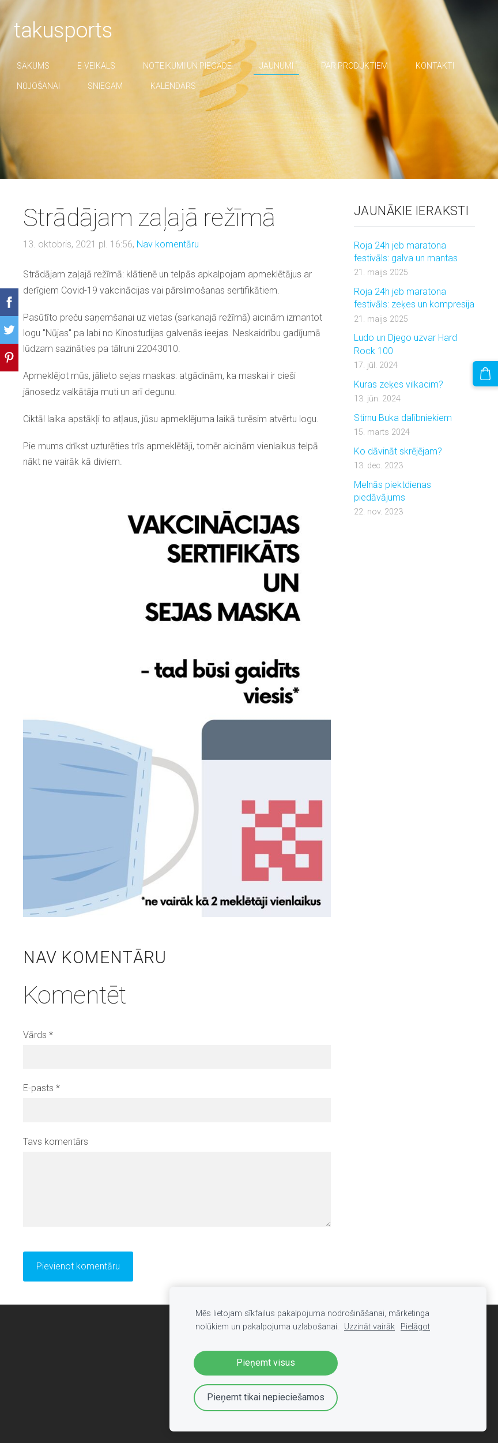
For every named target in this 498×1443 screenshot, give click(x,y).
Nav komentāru (168, 244)
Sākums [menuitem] (42, 65)
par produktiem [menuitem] (363, 65)
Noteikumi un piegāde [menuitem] (196, 65)
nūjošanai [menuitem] (47, 86)
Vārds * (38, 1034)
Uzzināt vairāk (369, 1327)
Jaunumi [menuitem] (286, 65)
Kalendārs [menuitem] (182, 86)
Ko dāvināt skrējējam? (398, 451)
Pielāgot (415, 1327)
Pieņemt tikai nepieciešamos (266, 1397)
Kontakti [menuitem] (444, 65)
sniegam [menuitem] (114, 86)
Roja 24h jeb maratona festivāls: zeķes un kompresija (414, 298)
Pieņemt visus (265, 1362)
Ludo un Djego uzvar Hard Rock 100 (405, 344)
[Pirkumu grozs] (488, 371)
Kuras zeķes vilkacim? (398, 384)
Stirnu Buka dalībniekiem (403, 417)
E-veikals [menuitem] (105, 65)
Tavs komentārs (55, 1141)
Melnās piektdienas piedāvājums (392, 491)
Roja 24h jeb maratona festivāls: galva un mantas (406, 252)
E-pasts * (41, 1088)
